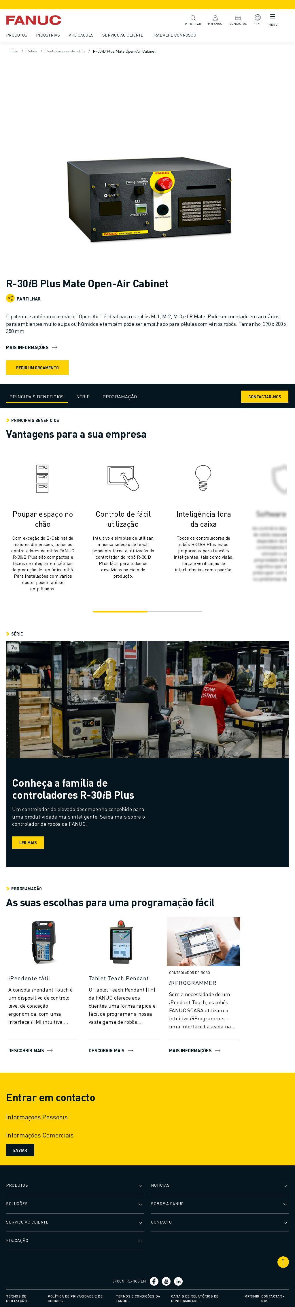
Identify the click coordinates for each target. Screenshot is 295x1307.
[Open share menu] (11, 297)
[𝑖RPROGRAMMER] (204, 981)
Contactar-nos (263, 395)
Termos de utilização (17, 1297)
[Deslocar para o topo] (282, 1261)
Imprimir (251, 1295)
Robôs (34, 51)
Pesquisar (190, 20)
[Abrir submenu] (141, 1184)
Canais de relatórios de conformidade (195, 1297)
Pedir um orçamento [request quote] (38, 366)
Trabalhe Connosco (175, 35)
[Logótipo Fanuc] (43, 20)
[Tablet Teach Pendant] (124, 977)
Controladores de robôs (69, 51)
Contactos (235, 20)
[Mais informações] (204, 942)
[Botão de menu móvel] (269, 17)
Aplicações (82, 35)
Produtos (17, 35)
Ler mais (30, 841)
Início (15, 51)
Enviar (21, 1149)
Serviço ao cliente (123, 35)
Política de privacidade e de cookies (75, 1297)
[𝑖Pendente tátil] (43, 977)
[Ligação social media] (154, 1280)
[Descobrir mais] (124, 942)
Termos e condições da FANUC (138, 1297)
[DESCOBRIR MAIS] (43, 942)
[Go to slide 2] (176, 610)
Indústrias (49, 35)
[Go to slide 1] (119, 611)
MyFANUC (212, 20)
